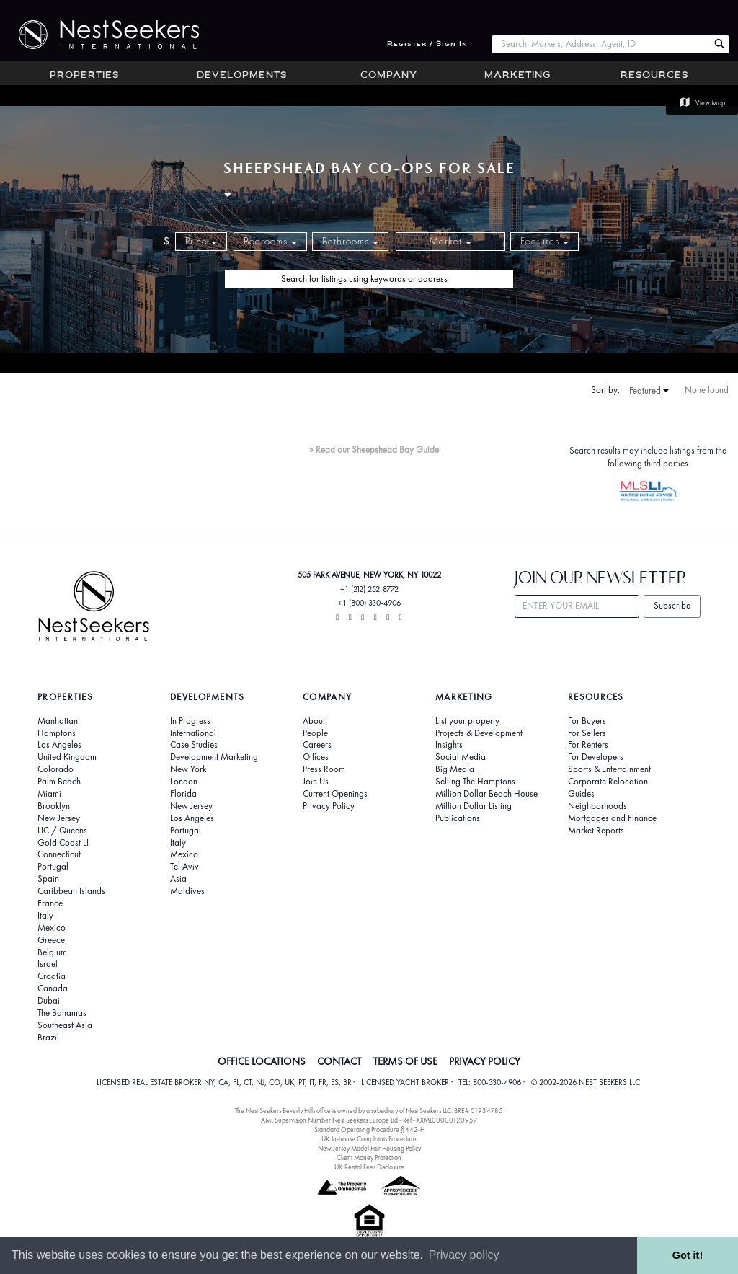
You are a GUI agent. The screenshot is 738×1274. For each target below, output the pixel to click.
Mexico (51, 928)
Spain (48, 879)
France (50, 903)
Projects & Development (479, 733)
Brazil (48, 1037)
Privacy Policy (329, 806)
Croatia (51, 976)
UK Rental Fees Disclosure (369, 1167)
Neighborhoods (597, 806)
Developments (242, 75)
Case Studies (194, 745)
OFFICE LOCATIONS (262, 1061)
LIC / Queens (62, 830)
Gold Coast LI (63, 843)
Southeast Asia (64, 1025)
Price (201, 241)
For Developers (595, 757)
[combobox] (600, 44)
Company (388, 75)
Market (450, 241)
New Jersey (58, 818)
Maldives (187, 891)
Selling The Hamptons (475, 781)
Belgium (52, 952)
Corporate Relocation (608, 781)
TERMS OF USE (405, 1061)
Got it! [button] (687, 1255)
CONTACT (339, 1061)
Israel (47, 964)
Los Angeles (59, 745)
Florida (183, 794)
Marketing (517, 75)
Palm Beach (59, 781)
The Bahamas (61, 1013)
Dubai (48, 1001)
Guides (581, 794)
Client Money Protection (369, 1157)
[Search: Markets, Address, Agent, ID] (600, 44)
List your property (467, 721)
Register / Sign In (427, 44)
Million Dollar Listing (473, 806)
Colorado (55, 769)
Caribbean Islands (71, 891)
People (315, 733)
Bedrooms (270, 241)
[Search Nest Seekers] (719, 44)
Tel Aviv (184, 866)
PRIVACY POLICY (484, 1061)
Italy (45, 915)
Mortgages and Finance (612, 818)
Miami (49, 794)
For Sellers (587, 733)
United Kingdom (67, 757)
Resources (654, 75)
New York (188, 769)
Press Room (324, 769)
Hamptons (56, 733)
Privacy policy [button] (464, 1255)
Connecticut (59, 854)
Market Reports (596, 830)
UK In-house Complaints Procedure (369, 1138)
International (193, 733)
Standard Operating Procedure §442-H (369, 1129)
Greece (51, 940)
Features (544, 241)
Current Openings (335, 794)
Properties (84, 75)
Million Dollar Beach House (486, 794)
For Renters (588, 745)
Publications (457, 818)
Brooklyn (53, 806)
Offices (316, 757)
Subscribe (672, 605)
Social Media (460, 757)
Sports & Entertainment (609, 769)
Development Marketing (214, 757)
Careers (317, 745)
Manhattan (57, 721)
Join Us (316, 781)
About (314, 721)
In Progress (190, 721)
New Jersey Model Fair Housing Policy (369, 1148)
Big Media (454, 769)
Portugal (52, 866)
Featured (649, 391)
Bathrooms (350, 241)
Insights (449, 745)
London (183, 781)
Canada (52, 988)
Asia (178, 879)
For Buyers (587, 721)
